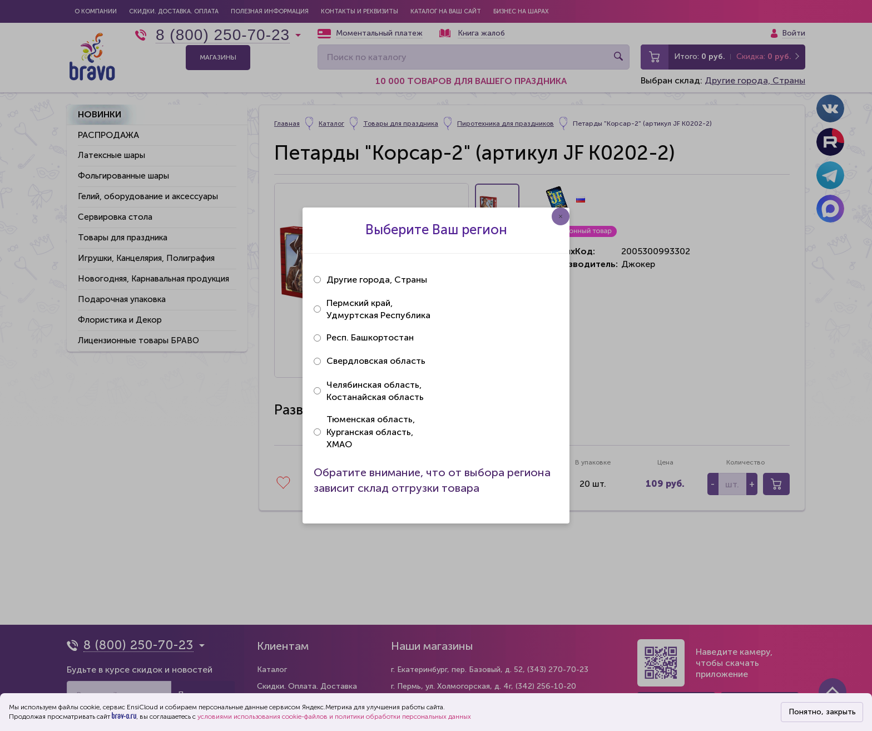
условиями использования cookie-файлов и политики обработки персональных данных (334, 716)
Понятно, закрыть (822, 712)
